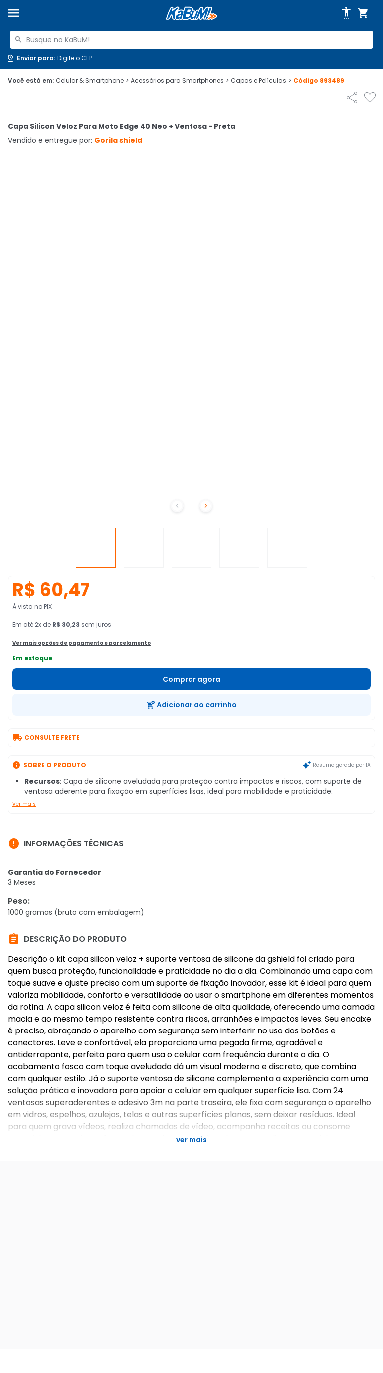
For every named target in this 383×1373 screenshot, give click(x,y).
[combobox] (191, 40)
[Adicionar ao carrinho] (191, 705)
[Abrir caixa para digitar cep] (49, 58)
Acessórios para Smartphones (180, 81)
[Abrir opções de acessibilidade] (346, 13)
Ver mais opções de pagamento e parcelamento (81, 643)
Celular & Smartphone (92, 81)
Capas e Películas (261, 81)
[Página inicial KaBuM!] (191, 13)
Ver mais (24, 804)
